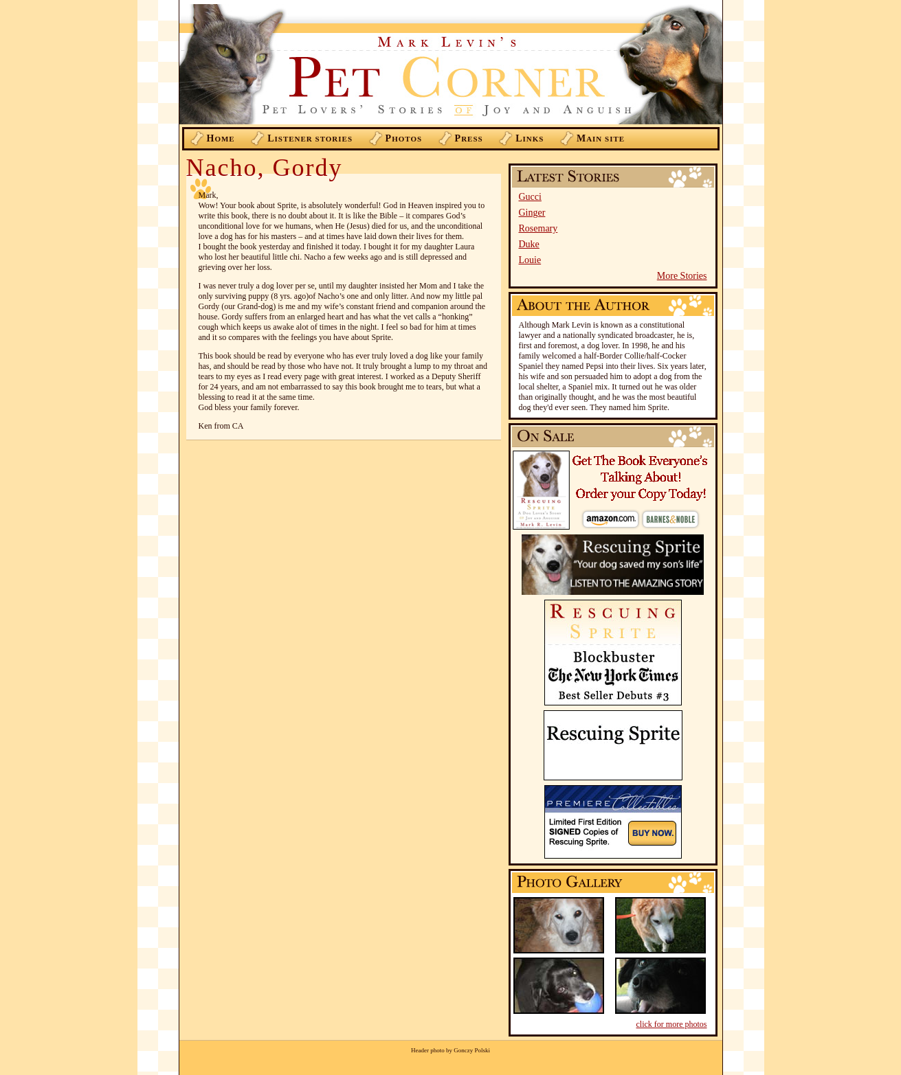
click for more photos (671, 1024)
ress (469, 138)
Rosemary (538, 228)
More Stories (682, 276)
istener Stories (310, 138)
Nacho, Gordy (264, 167)
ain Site (601, 138)
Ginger (532, 212)
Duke (529, 244)
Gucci (530, 197)
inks (529, 138)
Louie (530, 260)
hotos (404, 138)
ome (221, 138)
